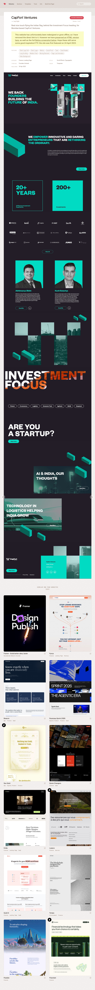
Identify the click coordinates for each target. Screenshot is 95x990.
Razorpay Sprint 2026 (57, 718)
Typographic (68, 60)
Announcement (53, 915)
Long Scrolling (24, 53)
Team (56, 50)
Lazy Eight (16, 21)
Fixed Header (64, 50)
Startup (66, 655)
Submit (47, 589)
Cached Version (76, 17)
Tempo (51, 913)
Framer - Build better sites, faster (16, 653)
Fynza (51, 653)
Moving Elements (44, 53)
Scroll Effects (60, 60)
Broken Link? (77, 21)
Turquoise (60, 63)
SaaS (14, 720)
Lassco (52, 848)
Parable (6, 978)
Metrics (42, 50)
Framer (4, 725)
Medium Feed (34, 53)
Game (56, 785)
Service (57, 850)
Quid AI (6, 913)
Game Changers (55, 783)
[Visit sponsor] (45, 654)
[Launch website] (90, 654)
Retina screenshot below (45, 40)
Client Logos (34, 50)
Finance (21, 60)
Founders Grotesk (24, 63)
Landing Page (28, 60)
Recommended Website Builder (12, 655)
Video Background (25, 56)
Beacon (6, 718)
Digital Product (54, 720)
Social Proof (49, 50)
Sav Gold (7, 783)
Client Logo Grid (24, 50)
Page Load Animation (57, 53)
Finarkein (52, 978)
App (5, 720)
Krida (6, 848)
